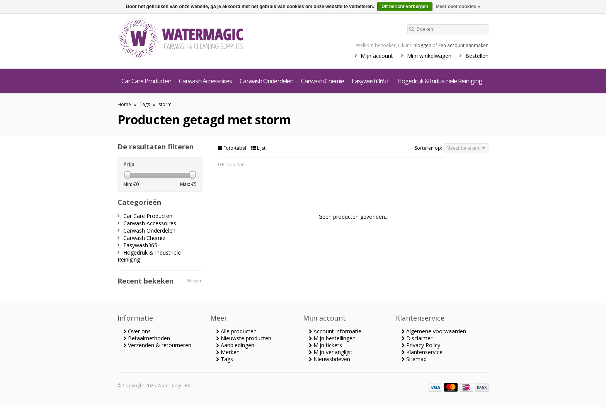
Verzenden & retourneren (157, 345)
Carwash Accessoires (205, 81)
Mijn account (377, 55)
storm (165, 104)
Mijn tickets (325, 345)
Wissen (195, 280)
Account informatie (335, 331)
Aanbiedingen (235, 345)
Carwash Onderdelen (266, 81)
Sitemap (414, 359)
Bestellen (477, 55)
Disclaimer (417, 338)
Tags (145, 104)
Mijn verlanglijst (330, 352)
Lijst (258, 148)
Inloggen (421, 45)
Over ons (137, 331)
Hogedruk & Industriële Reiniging (439, 81)
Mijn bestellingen (332, 338)
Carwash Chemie (322, 81)
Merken (228, 352)
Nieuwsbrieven (329, 359)
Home (124, 104)
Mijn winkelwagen (429, 55)
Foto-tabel (232, 148)
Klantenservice (422, 352)
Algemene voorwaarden (434, 331)
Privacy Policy (421, 345)
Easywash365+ (371, 81)
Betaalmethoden (146, 338)
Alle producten (236, 331)
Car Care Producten (146, 81)
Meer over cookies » (458, 6)
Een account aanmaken (463, 45)
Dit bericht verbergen (404, 6)
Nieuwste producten (243, 338)
